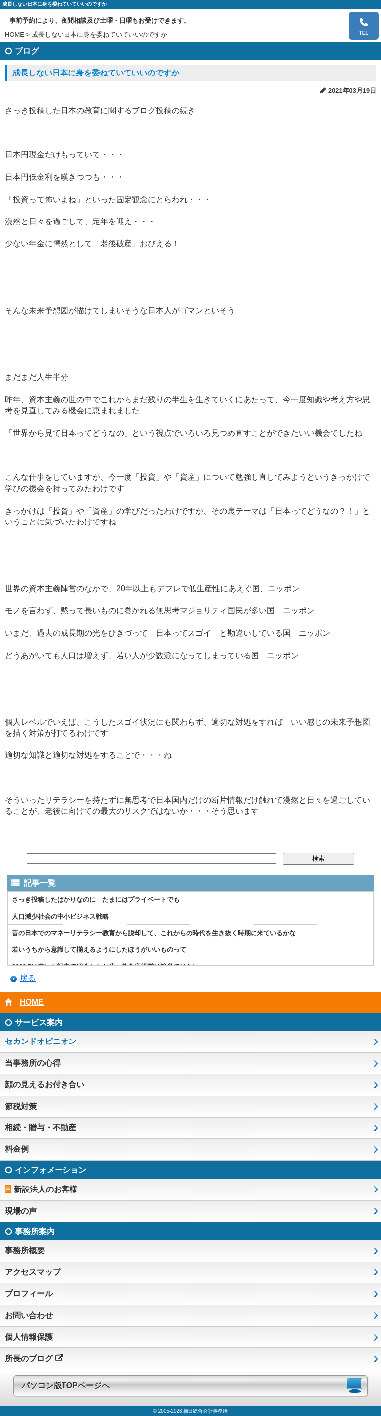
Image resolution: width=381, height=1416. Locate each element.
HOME (14, 34)
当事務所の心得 (33, 1063)
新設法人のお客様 (45, 1189)
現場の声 (21, 1211)
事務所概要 (25, 1250)
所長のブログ (29, 1358)
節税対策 (21, 1106)
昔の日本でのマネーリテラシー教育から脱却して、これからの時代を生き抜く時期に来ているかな (154, 933)
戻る (28, 978)
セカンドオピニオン (40, 1041)
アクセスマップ (33, 1272)
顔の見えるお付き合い (44, 1084)
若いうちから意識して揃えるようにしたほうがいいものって (99, 949)
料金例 (17, 1149)
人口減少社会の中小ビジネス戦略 (60, 916)
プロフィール (29, 1293)
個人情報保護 (29, 1337)
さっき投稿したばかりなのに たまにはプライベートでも (96, 899)
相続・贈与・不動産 (40, 1127)
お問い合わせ (29, 1315)
